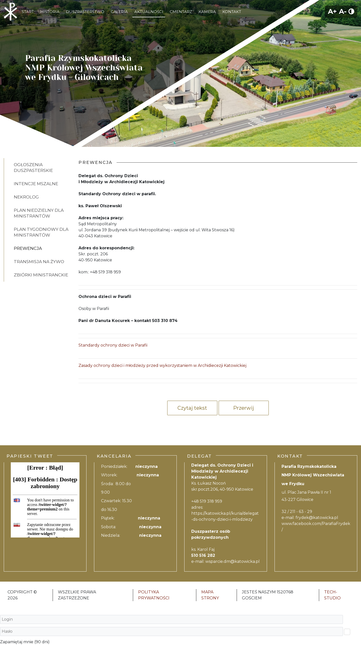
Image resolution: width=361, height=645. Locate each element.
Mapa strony (210, 595)
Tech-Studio (332, 595)
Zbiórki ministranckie (41, 274)
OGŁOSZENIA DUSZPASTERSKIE (33, 167)
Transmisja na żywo (39, 261)
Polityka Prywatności (153, 595)
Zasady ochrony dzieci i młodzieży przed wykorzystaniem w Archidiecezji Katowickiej (162, 365)
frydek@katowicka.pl (317, 517)
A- (342, 11)
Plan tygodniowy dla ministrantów (41, 232)
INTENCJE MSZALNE (36, 183)
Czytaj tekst (192, 408)
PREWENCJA (28, 248)
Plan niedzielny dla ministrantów (39, 213)
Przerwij (243, 408)
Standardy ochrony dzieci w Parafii (112, 345)
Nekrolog (26, 196)
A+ (332, 11)
